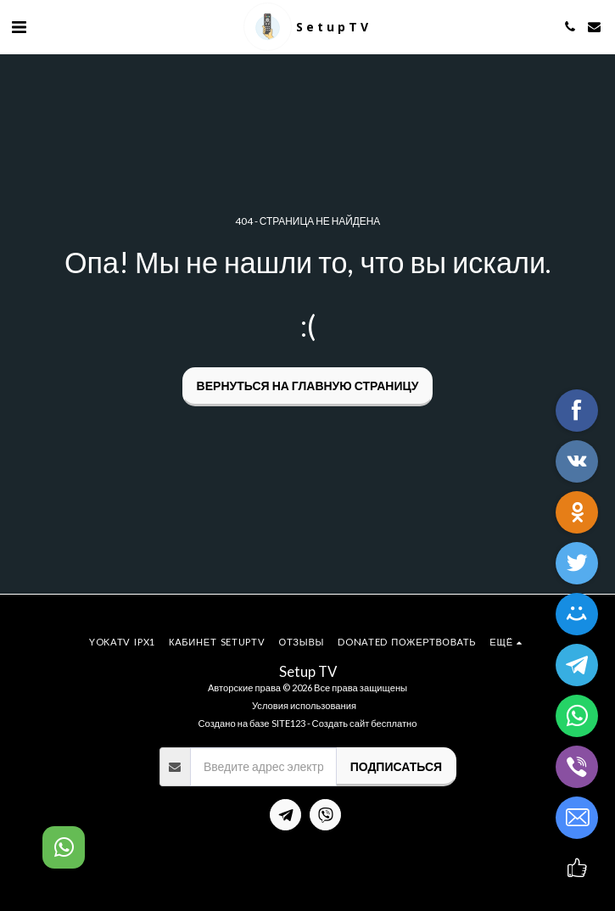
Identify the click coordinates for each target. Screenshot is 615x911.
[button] (18, 26)
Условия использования (304, 705)
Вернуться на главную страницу (308, 385)
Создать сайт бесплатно (364, 723)
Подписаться (396, 766)
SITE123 (288, 723)
